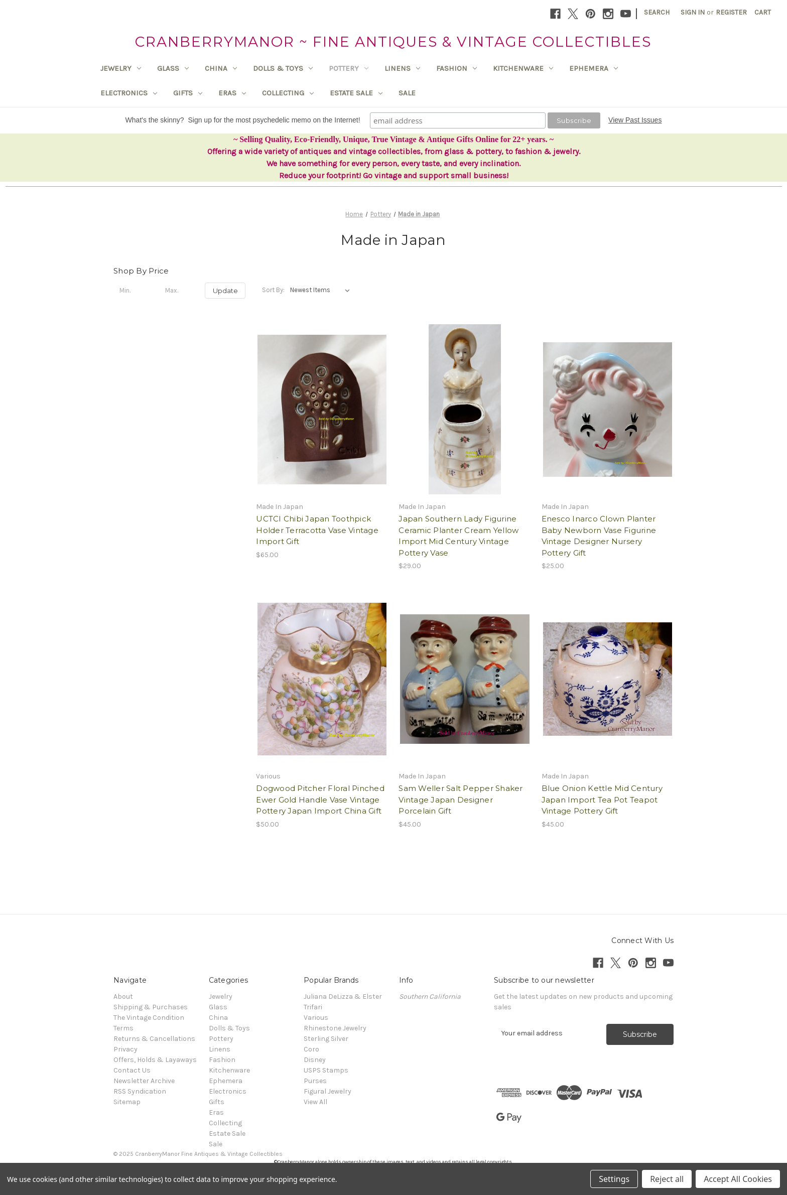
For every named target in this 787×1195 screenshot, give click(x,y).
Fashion (456, 68)
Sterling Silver (326, 1038)
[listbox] (322, 290)
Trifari (313, 1007)
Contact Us (132, 1070)
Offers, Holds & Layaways (155, 1059)
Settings (614, 1178)
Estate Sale (356, 92)
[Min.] (133, 291)
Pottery (348, 68)
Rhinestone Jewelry (335, 1028)
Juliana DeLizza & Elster (343, 996)
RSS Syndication (139, 1091)
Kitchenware (523, 68)
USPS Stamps (326, 1070)
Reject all (667, 1178)
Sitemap (127, 1102)
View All (315, 1102)
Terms (123, 1028)
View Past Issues (635, 120)
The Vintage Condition (148, 1017)
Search (657, 12)
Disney (315, 1059)
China (221, 68)
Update (225, 291)
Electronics (128, 92)
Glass (173, 68)
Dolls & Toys (283, 68)
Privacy (125, 1049)
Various (316, 1017)
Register (731, 12)
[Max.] (179, 291)
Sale (407, 92)
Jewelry (120, 68)
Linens (402, 68)
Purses (315, 1081)
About (123, 996)
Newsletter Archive (144, 1081)
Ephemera (593, 68)
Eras (232, 92)
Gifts (187, 92)
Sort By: (273, 290)
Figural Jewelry (327, 1091)
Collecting (288, 92)
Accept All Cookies (738, 1178)
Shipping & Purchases (150, 1007)
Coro (311, 1049)
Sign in (693, 12)
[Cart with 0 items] (762, 12)
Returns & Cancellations (154, 1038)
